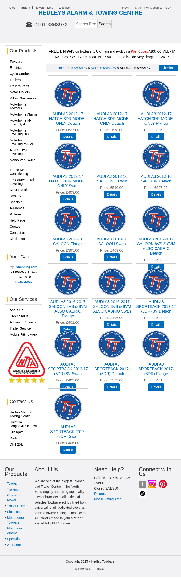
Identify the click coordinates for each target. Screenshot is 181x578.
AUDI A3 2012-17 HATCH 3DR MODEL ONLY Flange (156, 119)
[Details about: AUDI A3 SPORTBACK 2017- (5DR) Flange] (156, 387)
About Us (16, 310)
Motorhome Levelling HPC (20, 132)
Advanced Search (23, 322)
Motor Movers (20, 92)
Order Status (19, 316)
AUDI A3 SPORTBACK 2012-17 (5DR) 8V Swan (68, 369)
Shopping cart (26, 267)
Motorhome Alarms (23, 114)
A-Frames (17, 208)
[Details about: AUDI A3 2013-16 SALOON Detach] (112, 194)
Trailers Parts (19, 86)
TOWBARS (78, 68)
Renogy (15, 196)
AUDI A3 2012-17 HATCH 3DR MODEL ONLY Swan (68, 181)
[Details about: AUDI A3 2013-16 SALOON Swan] (112, 257)
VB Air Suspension (23, 98)
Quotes (15, 226)
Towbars (16, 61)
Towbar (12, 483)
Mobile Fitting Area (23, 334)
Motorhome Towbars (18, 106)
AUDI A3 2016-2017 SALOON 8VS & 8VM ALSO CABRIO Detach (156, 246)
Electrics (64, 7)
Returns (100, 493)
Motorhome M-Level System (20, 122)
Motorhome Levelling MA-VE (22, 142)
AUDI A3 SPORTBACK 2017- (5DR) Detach (112, 369)
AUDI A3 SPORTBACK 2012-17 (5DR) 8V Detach (156, 307)
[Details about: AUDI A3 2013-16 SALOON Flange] (68, 257)
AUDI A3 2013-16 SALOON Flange (68, 241)
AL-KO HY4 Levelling (18, 152)
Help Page (17, 220)
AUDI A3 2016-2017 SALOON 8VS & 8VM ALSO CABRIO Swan (112, 307)
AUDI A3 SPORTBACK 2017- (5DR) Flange (156, 369)
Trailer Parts (16, 506)
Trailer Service (20, 328)
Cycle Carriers (20, 74)
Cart (12, 7)
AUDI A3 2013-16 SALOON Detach (112, 178)
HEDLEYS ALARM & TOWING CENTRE (90, 12)
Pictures (16, 214)
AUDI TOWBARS (103, 68)
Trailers (25, 7)
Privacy (99, 568)
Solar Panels (19, 190)
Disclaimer (17, 239)
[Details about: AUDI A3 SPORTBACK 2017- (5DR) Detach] (112, 387)
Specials (16, 202)
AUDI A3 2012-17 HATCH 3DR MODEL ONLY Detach (68, 119)
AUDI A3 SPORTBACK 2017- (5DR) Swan (68, 432)
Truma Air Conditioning (19, 172)
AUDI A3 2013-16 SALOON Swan (112, 241)
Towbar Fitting (44, 7)
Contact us (17, 233)
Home (62, 68)
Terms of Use (82, 568)
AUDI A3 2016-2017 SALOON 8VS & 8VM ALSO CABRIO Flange (68, 309)
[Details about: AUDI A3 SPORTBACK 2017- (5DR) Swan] (68, 450)
